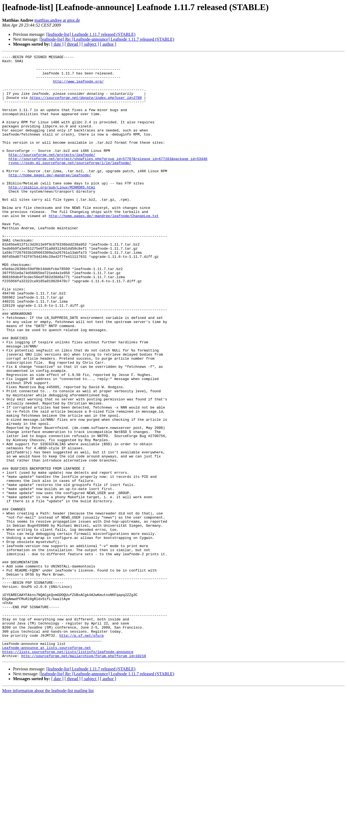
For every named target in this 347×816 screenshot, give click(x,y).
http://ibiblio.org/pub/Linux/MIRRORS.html (51, 214)
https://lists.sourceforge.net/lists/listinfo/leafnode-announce (67, 771)
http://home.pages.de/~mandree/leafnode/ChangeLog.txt (104, 248)
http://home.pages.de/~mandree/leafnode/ (49, 199)
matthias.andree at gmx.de (57, 20)
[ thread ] (73, 44)
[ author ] (108, 44)
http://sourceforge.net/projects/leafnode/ (51, 174)
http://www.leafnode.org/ (78, 86)
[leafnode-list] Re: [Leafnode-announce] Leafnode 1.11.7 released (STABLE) (107, 39)
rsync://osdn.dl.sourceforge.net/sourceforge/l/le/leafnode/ (69, 184)
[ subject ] (90, 44)
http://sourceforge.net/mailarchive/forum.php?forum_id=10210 (83, 776)
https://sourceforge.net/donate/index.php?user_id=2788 (86, 106)
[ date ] (57, 44)
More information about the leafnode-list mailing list (48, 811)
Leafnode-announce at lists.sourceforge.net (46, 766)
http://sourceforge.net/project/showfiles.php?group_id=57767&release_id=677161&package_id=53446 (107, 179)
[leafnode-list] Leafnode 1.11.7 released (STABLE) (91, 34)
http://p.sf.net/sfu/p (81, 751)
